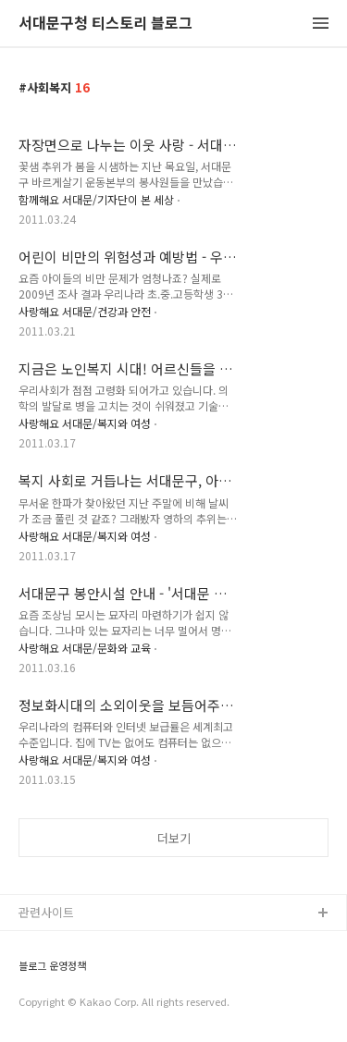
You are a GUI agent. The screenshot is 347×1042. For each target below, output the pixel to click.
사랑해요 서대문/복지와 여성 (85, 423)
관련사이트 (46, 912)
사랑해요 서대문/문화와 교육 (85, 648)
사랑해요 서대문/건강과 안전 (85, 311)
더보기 (174, 838)
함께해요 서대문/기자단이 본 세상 (96, 199)
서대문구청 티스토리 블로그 (105, 23)
